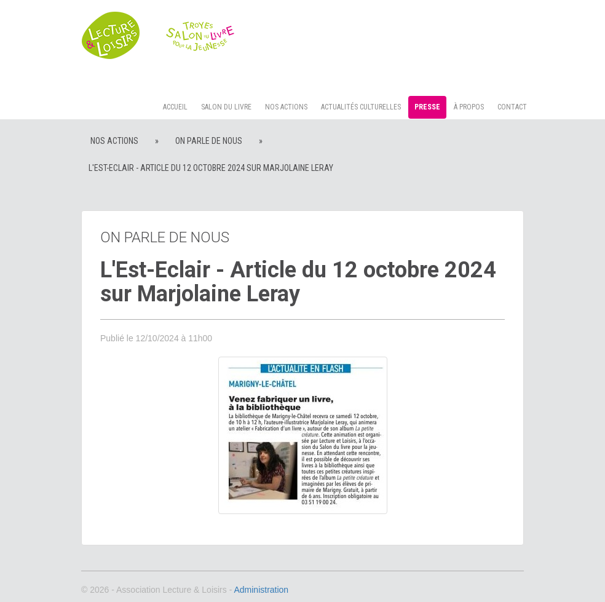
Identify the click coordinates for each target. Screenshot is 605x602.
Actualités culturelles (361, 107)
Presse (427, 107)
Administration (261, 590)
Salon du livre (226, 107)
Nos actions (286, 107)
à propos (469, 107)
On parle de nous (208, 141)
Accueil (175, 107)
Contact (512, 107)
